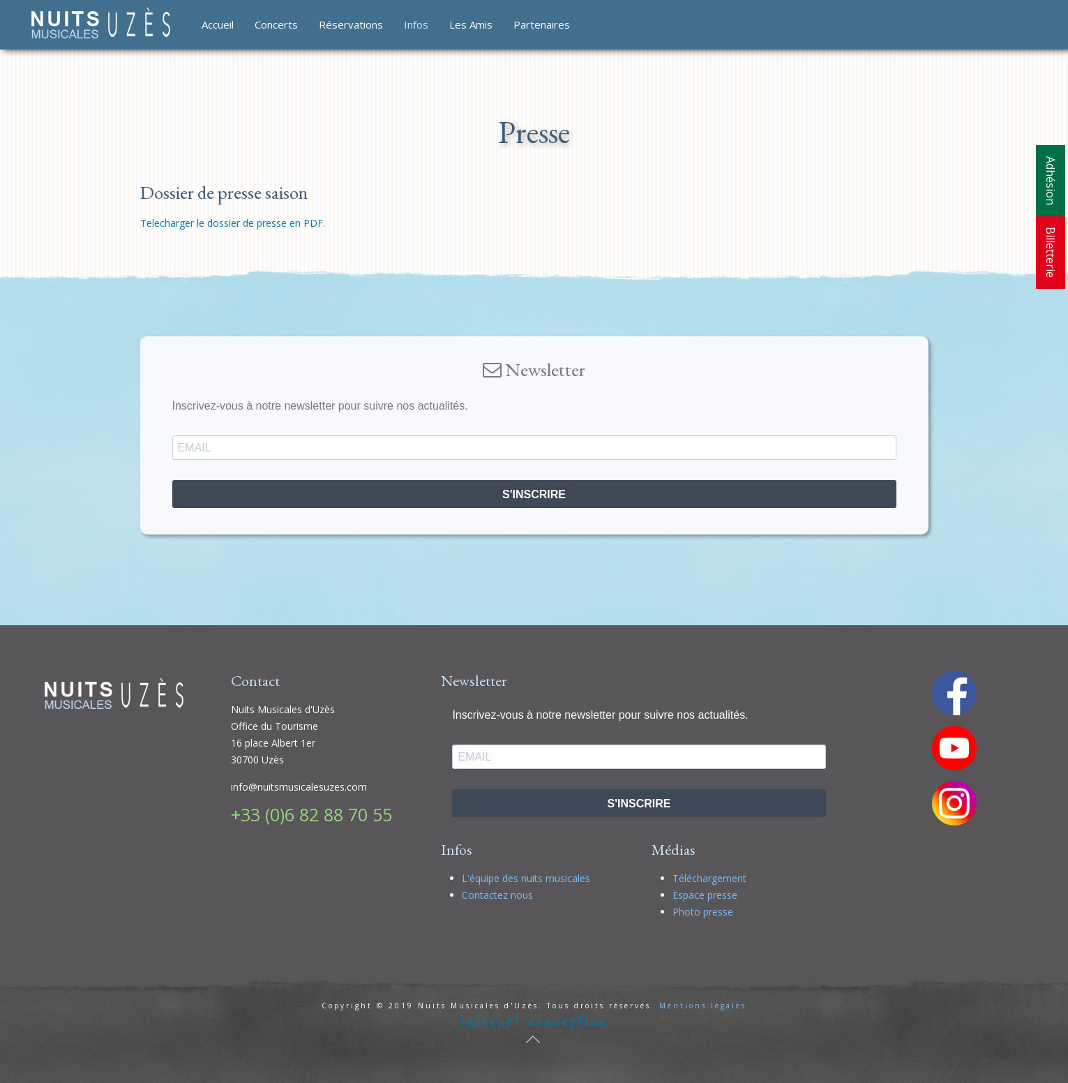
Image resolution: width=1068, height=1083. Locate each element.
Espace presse (704, 895)
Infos (416, 24)
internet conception (534, 1022)
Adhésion (1050, 180)
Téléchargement (709, 878)
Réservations (351, 24)
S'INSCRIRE (534, 494)
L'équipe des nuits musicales (526, 878)
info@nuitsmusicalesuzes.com (299, 786)
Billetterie (1050, 252)
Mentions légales (702, 1005)
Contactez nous (497, 895)
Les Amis (470, 24)
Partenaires (541, 24)
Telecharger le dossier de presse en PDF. (232, 223)
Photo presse (702, 911)
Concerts (276, 24)
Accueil (218, 24)
